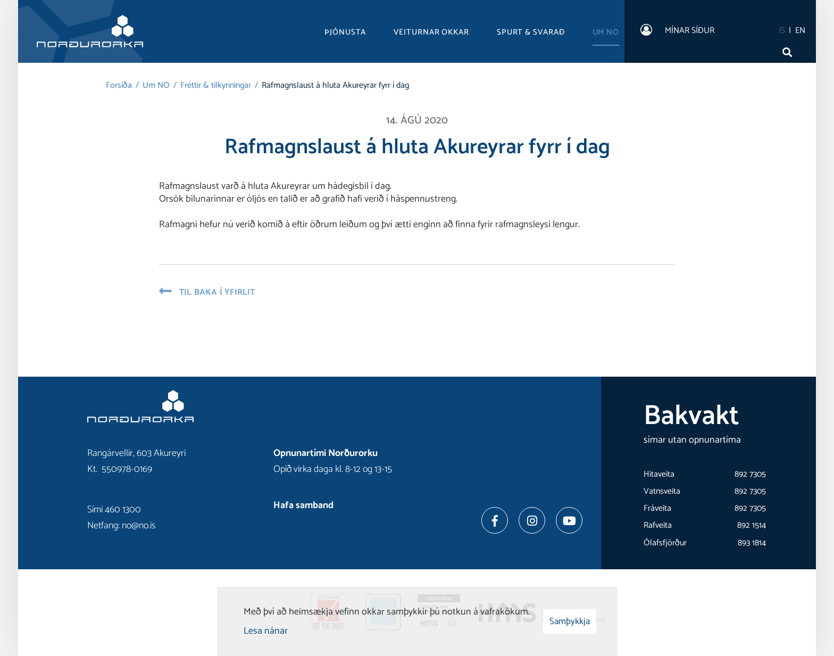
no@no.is (139, 526)
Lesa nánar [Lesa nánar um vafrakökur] (266, 631)
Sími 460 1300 (114, 510)
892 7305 (750, 474)
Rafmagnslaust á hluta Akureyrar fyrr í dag (335, 85)
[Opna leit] (789, 49)
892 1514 (751, 525)
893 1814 (752, 543)
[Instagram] (532, 520)
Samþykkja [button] (569, 621)
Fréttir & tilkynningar (215, 85)
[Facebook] (494, 520)
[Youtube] (569, 520)
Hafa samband (303, 505)
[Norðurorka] (90, 31)
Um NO (156, 85)
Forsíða (119, 85)
